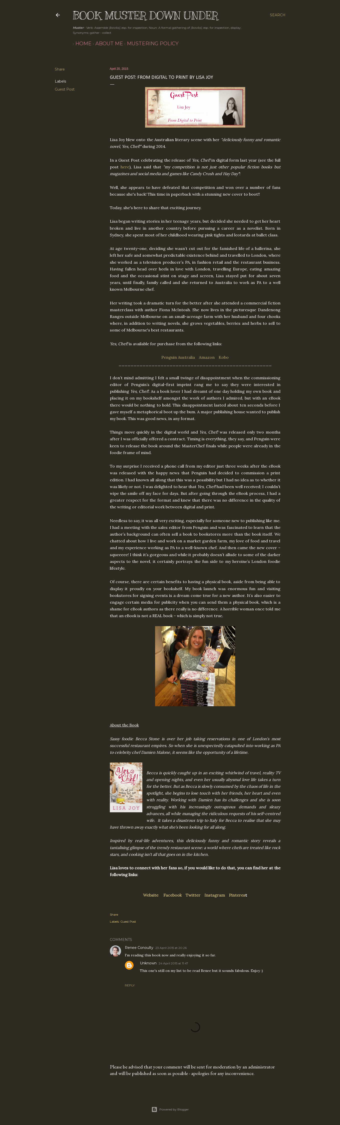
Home (81, 44)
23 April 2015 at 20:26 (171, 948)
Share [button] (60, 69)
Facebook (172, 895)
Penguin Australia (178, 357)
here (125, 166)
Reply (130, 985)
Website (150, 895)
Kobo (224, 357)
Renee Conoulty (139, 947)
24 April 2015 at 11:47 (173, 963)
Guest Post (65, 89)
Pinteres (237, 895)
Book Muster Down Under (145, 15)
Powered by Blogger (170, 1109)
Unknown (148, 963)
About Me (107, 44)
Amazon (207, 357)
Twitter (193, 895)
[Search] (277, 15)
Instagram (214, 895)
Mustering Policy (150, 44)
